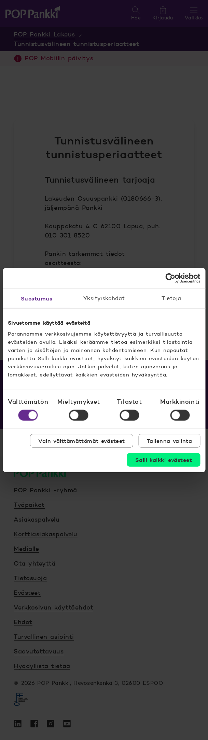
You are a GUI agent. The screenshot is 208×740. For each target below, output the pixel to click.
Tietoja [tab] (171, 298)
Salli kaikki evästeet (163, 459)
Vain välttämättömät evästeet (81, 440)
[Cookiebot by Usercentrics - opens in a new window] (170, 278)
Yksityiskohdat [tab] (104, 298)
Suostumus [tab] (36, 298)
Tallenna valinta (169, 440)
